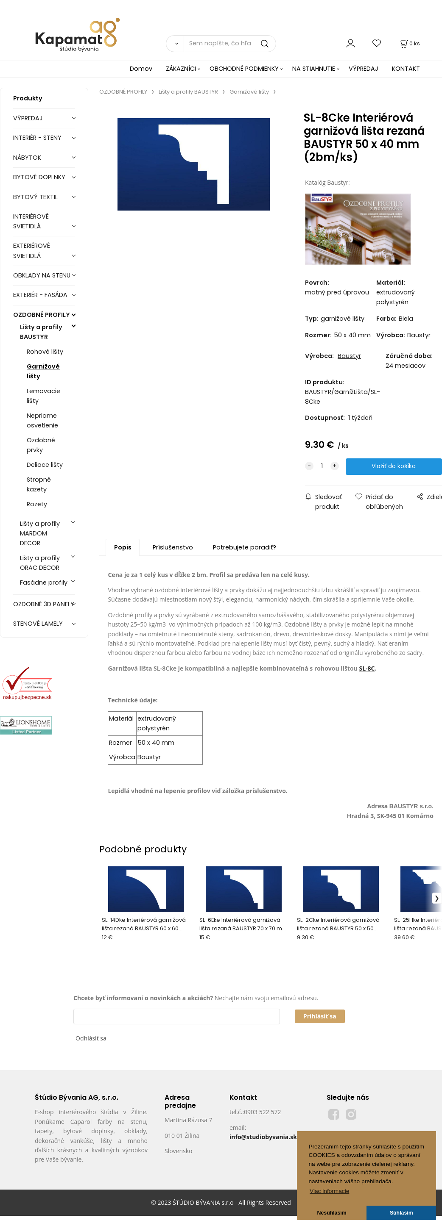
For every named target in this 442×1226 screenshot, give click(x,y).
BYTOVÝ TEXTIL (35, 197)
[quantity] (321, 467)
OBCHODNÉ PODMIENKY (244, 68)
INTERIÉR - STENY (37, 137)
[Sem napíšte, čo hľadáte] (230, 43)
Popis (122, 548)
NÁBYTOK (27, 157)
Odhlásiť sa (91, 1039)
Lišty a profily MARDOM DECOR (40, 533)
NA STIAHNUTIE (313, 68)
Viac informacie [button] (329, 1191)
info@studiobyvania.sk (263, 1137)
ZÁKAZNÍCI (181, 68)
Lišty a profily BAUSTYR (41, 332)
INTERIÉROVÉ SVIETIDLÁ (31, 221)
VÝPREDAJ (363, 68)
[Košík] (409, 43)
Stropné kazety (39, 484)
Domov (141, 68)
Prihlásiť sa (319, 1016)
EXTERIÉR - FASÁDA (40, 295)
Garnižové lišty (43, 371)
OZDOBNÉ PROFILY (41, 315)
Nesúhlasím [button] (332, 1213)
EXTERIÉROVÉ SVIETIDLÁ (31, 250)
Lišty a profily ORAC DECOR (40, 563)
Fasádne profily (43, 582)
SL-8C (367, 669)
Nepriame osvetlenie (42, 420)
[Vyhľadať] (175, 43)
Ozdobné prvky (41, 445)
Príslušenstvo (173, 548)
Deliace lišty (45, 464)
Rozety (37, 504)
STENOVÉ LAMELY (38, 623)
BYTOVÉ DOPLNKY (39, 177)
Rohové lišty (45, 351)
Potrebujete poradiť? (244, 548)
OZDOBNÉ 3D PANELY (43, 604)
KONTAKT (406, 68)
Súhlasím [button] (401, 1213)
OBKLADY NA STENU (41, 275)
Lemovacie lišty (43, 396)
